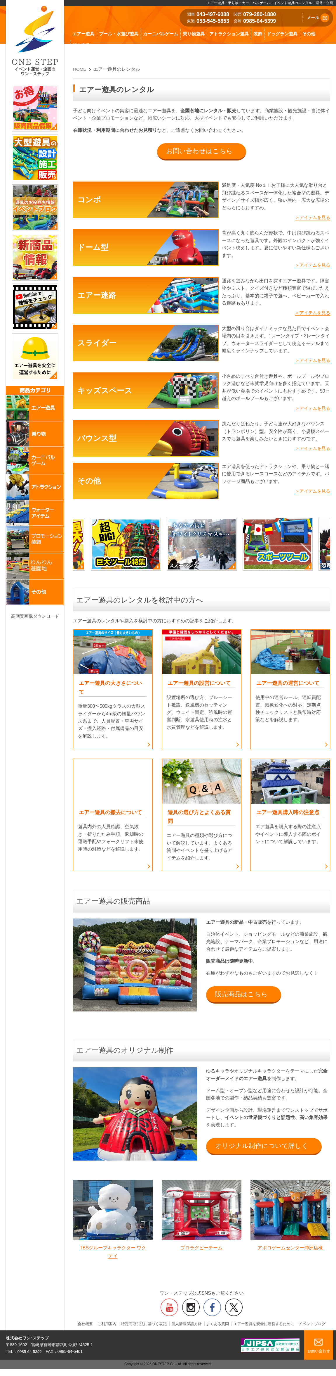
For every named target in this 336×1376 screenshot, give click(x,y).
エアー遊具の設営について (201, 684)
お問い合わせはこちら (199, 151)
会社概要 (94, 1327)
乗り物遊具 (194, 33)
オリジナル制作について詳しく (262, 1148)
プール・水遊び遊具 (118, 33)
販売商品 (81, 45)
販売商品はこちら (242, 996)
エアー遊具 (83, 33)
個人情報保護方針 (201, 1327)
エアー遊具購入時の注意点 (289, 814)
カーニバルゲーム (160, 33)
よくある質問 (234, 1327)
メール (318, 17)
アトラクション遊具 (229, 33)
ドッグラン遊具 (282, 33)
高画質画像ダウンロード (35, 616)
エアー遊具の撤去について (112, 814)
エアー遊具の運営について (289, 684)
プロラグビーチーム (201, 1250)
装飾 (257, 33)
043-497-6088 (212, 14)
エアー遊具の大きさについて (112, 688)
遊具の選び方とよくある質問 (201, 818)
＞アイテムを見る (311, 217)
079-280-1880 (259, 14)
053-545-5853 (212, 21)
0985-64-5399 (259, 21)
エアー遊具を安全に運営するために (284, 1327)
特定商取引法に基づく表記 (156, 1327)
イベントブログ (201, 1331)
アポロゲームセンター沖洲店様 (290, 1250)
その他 (308, 33)
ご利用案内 (117, 1327)
